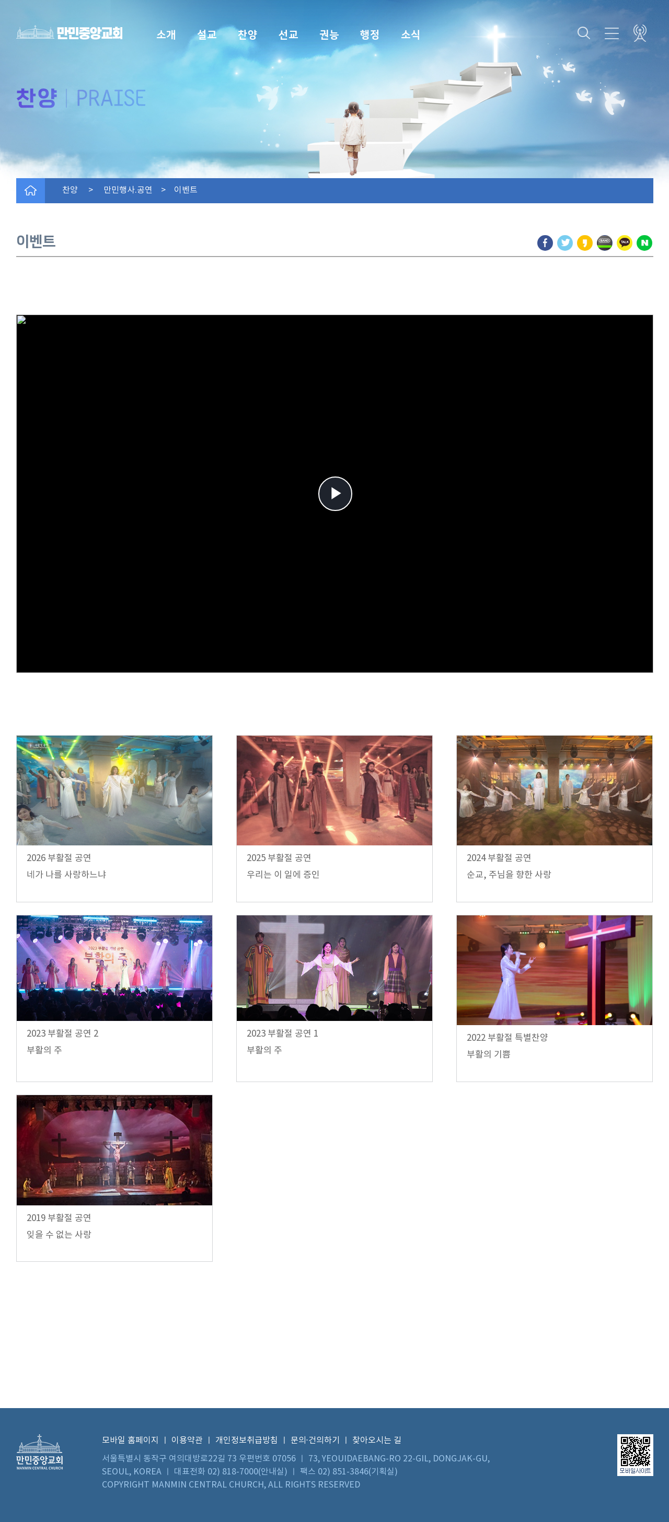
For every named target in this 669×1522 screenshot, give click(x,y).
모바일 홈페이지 (130, 1440)
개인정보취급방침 (246, 1440)
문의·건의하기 (315, 1440)
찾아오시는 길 (376, 1440)
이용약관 (187, 1440)
